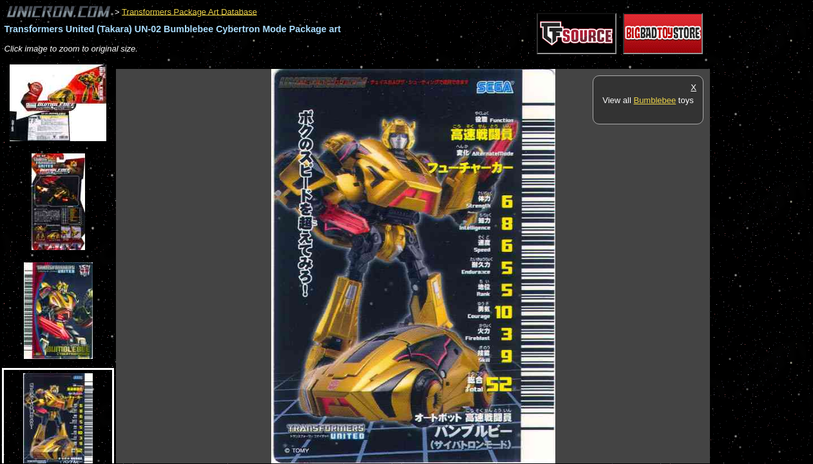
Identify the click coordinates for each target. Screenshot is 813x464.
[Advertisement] (350, 62)
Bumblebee (654, 100)
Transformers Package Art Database (189, 11)
